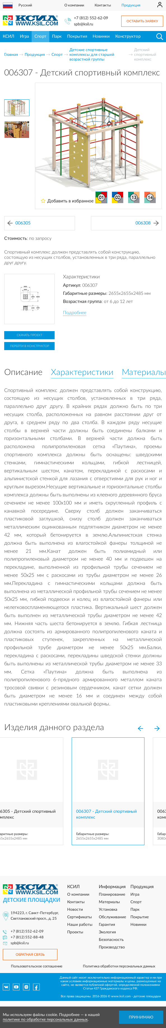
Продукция (130, 5)
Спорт (40, 36)
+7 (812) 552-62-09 (91, 18)
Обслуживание (112, 917)
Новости (75, 910)
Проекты (75, 932)
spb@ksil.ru (83, 24)
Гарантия (107, 925)
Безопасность (111, 940)
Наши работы (79, 925)
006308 (147, 223)
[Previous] (140, 728)
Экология (107, 932)
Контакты (103, 5)
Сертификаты (79, 917)
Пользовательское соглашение (36, 966)
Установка (108, 910)
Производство (112, 947)
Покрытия (77, 36)
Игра (24, 36)
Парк (57, 36)
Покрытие (139, 917)
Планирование (112, 894)
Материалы (109, 902)
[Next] (157, 728)
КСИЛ (8, 36)
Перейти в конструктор (29, 346)
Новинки (101, 36)
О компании (74, 5)
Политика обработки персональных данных (119, 966)
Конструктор (128, 36)
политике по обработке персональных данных (45, 1020)
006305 (19, 223)
